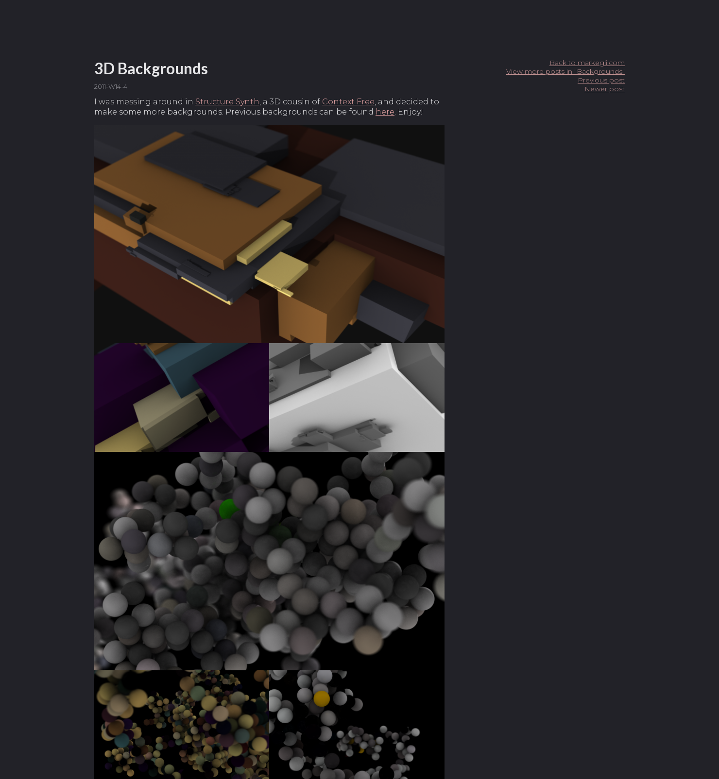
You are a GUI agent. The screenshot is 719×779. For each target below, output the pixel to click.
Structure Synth (227, 101)
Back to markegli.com (587, 62)
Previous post (601, 80)
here (385, 111)
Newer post (604, 88)
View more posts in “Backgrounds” (565, 71)
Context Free (348, 101)
